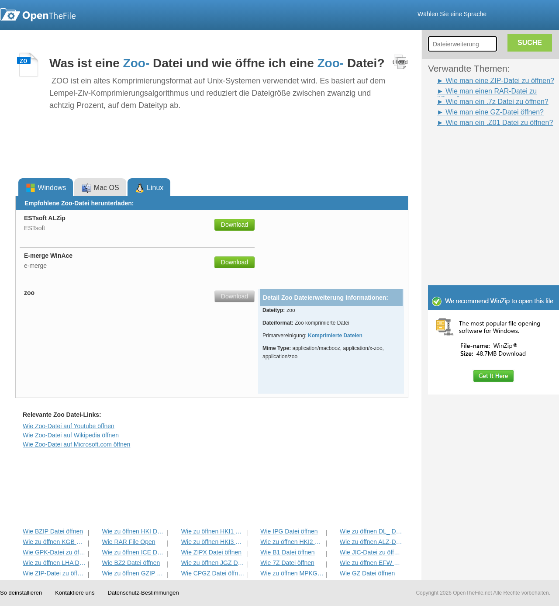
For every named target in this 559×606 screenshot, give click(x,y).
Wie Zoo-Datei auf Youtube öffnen (68, 425)
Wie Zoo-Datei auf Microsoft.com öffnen (76, 444)
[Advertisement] (480, 147)
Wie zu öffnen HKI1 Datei (213, 531)
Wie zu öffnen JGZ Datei (213, 562)
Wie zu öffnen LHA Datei (54, 562)
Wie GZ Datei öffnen (367, 573)
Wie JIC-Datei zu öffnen (371, 552)
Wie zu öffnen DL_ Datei (371, 531)
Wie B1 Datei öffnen (287, 552)
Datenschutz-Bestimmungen (143, 592)
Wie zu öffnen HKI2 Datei (292, 541)
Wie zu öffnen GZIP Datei (133, 573)
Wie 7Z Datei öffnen (287, 562)
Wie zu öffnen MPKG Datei (292, 573)
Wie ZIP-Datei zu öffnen (54, 573)
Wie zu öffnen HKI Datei (133, 531)
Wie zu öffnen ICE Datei (133, 552)
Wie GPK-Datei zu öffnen (54, 552)
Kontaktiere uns (74, 592)
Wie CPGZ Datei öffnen (213, 573)
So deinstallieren (21, 592)
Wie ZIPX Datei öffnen (211, 552)
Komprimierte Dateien (335, 335)
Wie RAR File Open (128, 541)
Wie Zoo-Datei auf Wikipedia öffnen (71, 435)
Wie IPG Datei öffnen (288, 531)
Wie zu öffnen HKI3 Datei (213, 541)
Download (234, 224)
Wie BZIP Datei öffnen (53, 531)
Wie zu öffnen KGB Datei (54, 541)
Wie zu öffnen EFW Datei (371, 562)
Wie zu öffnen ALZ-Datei (371, 541)
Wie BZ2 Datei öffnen (131, 562)
